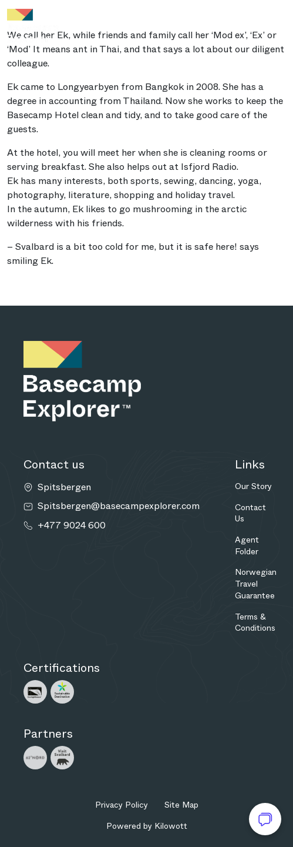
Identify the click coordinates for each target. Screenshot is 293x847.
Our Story (253, 486)
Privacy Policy (121, 805)
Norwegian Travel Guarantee (256, 583)
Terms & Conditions (255, 622)
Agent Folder (247, 545)
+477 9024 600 (72, 525)
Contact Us (250, 513)
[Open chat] (265, 819)
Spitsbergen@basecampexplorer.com (119, 506)
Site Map (181, 805)
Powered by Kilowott (146, 826)
